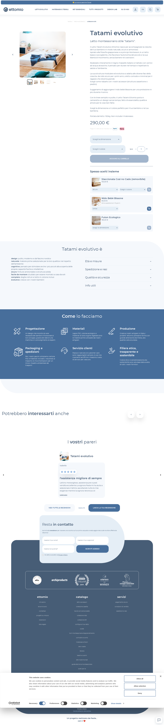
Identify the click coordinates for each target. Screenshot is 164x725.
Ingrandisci (59, 75)
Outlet (82, 628)
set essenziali (79, 9)
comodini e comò (82, 637)
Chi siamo (42, 602)
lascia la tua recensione (104, 508)
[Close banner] (160, 693)
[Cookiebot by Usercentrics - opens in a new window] (14, 720)
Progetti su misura (42, 615)
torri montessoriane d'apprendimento (82, 633)
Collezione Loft (82, 620)
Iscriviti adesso (92, 549)
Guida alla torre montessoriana (82, 664)
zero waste (82, 646)
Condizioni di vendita (121, 606)
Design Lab (112, 9)
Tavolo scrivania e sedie (82, 611)
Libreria (82, 651)
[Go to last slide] (12, 54)
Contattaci (42, 611)
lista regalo (42, 624)
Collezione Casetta (82, 606)
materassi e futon (82, 642)
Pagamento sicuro (121, 602)
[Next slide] (72, 54)
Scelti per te (82, 668)
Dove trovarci (42, 606)
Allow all (140, 696)
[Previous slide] (3, 474)
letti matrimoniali (82, 660)
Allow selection (140, 703)
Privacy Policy (63, 555)
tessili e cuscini (82, 655)
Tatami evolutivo (81, 456)
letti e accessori (82, 602)
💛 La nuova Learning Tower (82, 2)
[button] (29, 82)
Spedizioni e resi (121, 611)
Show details (116, 721)
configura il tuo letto (82, 624)
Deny (140, 710)
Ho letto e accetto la (56, 555)
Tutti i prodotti (82, 673)
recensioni (42, 620)
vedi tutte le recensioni (59, 508)
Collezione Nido (82, 615)
